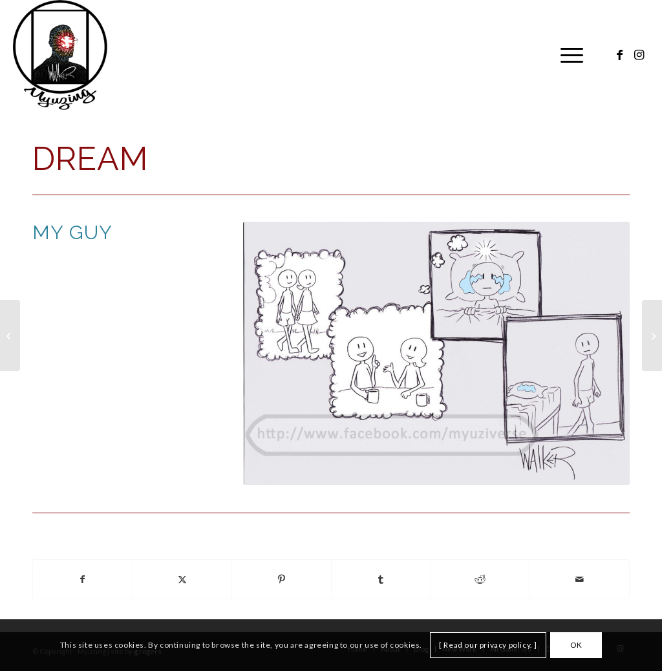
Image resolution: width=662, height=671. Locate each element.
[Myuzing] (60, 55)
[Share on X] (182, 579)
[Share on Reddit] (480, 579)
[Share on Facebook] (83, 579)
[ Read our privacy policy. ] (488, 645)
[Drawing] (10, 335)
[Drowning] (652, 335)
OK (576, 645)
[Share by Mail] (579, 579)
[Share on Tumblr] (381, 579)
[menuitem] (567, 55)
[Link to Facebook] (620, 54)
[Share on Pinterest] (281, 579)
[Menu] (567, 55)
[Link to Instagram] (639, 54)
